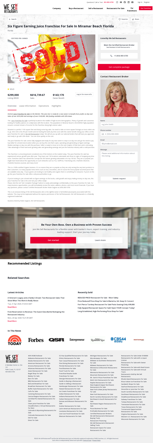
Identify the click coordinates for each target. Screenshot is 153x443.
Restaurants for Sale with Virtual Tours (133, 371)
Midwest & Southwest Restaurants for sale (103, 362)
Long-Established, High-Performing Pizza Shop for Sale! (100, 311)
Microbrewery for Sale (98, 358)
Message (103, 150)
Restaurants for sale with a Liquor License (134, 359)
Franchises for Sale (66, 376)
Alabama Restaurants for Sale (39, 358)
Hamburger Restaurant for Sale (71, 386)
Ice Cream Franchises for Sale (70, 391)
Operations (44, 106)
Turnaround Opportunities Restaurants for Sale (131, 410)
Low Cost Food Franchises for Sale (71, 414)
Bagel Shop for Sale (35, 373)
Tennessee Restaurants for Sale (133, 404)
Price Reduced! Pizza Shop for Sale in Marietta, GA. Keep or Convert (106, 301)
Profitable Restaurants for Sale (101, 411)
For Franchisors (132, 9)
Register (147, 2)
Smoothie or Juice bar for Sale (132, 389)
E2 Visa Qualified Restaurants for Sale (73, 356)
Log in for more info (84, 94)
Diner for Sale (33, 420)
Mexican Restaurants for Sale (70, 416)
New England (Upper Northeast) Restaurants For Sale (102, 386)
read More (12, 307)
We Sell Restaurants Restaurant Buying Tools (102, 417)
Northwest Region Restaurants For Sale (103, 405)
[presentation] (116, 170)
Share (135, 19)
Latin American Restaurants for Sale (72, 409)
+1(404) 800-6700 (119, 56)
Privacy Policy (96, 440)
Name (102, 121)
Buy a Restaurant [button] (76, 8)
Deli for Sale (32, 418)
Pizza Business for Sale (98, 408)
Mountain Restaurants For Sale (101, 375)
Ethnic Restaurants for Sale (69, 358)
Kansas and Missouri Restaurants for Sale (73, 402)
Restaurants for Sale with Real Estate (135, 367)
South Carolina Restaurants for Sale (134, 392)
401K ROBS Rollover (35, 356)
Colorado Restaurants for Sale (39, 415)
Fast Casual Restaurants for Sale (71, 361)
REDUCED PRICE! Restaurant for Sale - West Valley (98, 298)
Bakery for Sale (33, 376)
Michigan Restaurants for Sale (101, 356)
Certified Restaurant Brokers (101, 414)
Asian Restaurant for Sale (37, 371)
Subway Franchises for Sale (131, 399)
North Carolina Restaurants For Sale (103, 397)
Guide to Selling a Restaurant (70, 384)
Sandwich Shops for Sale (130, 384)
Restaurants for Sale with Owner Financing (133, 364)
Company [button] (57, 8)
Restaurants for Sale (98, 430)
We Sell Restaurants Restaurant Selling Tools (102, 424)
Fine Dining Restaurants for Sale (71, 363)
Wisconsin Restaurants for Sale (132, 419)
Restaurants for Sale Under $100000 (134, 356)
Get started (53, 240)
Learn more (100, 240)
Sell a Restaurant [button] (95, 8)
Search (12, 19)
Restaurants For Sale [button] (115, 8)
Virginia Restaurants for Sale (132, 414)
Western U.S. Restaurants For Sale (134, 417)
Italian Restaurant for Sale (69, 399)
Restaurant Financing (98, 421)
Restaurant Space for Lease (100, 428)
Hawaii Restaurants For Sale (69, 389)
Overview (12, 106)
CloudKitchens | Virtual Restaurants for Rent (41, 407)
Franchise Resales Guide (68, 373)
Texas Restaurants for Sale (131, 407)
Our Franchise (146, 8)
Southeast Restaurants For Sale (133, 394)
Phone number (105, 130)
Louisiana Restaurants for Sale (70, 411)
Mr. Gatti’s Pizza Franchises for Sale (103, 378)
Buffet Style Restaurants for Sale (40, 389)
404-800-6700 (108, 2)
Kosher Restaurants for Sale (69, 406)
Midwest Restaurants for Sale (101, 365)
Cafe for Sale (33, 391)
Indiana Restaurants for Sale (70, 396)
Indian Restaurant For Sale (69, 394)
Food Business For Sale (67, 368)
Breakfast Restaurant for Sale (39, 386)
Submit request (119, 178)
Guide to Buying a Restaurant (70, 381)
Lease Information (27, 106)
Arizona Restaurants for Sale (39, 366)
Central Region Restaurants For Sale (41, 396)
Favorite (123, 19)
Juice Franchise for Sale (21, 114)
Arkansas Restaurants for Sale (39, 368)
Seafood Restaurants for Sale (132, 387)
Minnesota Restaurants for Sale (102, 372)
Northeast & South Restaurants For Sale (103, 400)
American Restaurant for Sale (39, 363)
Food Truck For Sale (66, 371)
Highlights (56, 106)
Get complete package (119, 67)
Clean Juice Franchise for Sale (39, 403)
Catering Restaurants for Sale (39, 394)
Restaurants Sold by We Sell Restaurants (131, 375)
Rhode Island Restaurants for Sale (134, 379)
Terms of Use (87, 440)
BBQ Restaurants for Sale (37, 381)
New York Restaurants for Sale (101, 394)
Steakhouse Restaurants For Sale (133, 397)
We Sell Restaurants (32, 134)
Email (102, 140)
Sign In (140, 2)
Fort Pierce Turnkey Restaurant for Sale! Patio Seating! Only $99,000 (106, 304)
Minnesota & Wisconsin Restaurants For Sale (103, 369)
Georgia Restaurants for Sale (70, 379)
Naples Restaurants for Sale (100, 383)
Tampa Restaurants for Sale (132, 402)
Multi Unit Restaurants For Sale (102, 380)
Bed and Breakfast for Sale (38, 384)
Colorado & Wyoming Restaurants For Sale (42, 411)
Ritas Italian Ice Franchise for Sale (134, 382)
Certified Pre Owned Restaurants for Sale (41, 400)
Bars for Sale (33, 379)
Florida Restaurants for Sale (69, 366)
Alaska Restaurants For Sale (38, 361)
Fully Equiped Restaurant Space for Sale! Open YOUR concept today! (106, 308)
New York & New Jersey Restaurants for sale (103, 390)
